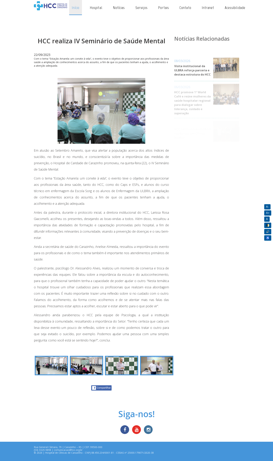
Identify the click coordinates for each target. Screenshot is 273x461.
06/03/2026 (182, 87)
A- (267, 206)
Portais (163, 7)
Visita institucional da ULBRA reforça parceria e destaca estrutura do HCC (192, 70)
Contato (185, 7)
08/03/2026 (182, 61)
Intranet (208, 7)
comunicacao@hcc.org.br (68, 450)
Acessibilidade (235, 7)
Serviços (141, 7)
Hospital (96, 7)
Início (75, 7)
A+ (267, 212)
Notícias (119, 7)
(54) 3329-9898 (42, 450)
